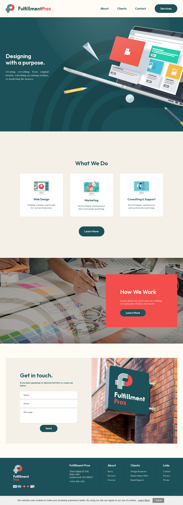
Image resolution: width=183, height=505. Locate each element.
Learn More (91, 231)
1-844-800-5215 (77, 481)
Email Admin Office (139, 475)
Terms (166, 480)
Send (49, 428)
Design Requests (139, 471)
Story (110, 471)
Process (111, 480)
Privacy (166, 475)
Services (166, 8)
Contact (140, 8)
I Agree (158, 500)
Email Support (137, 480)
